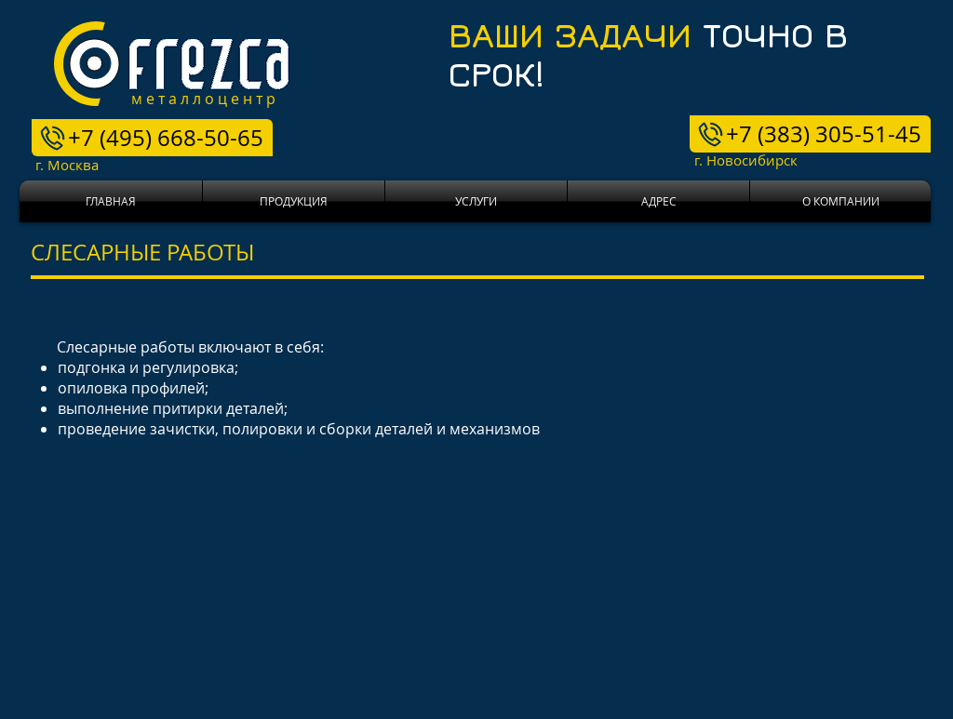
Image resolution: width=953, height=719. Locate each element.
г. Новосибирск (725, 160)
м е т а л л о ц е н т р (203, 98)
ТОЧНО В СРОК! (648, 53)
